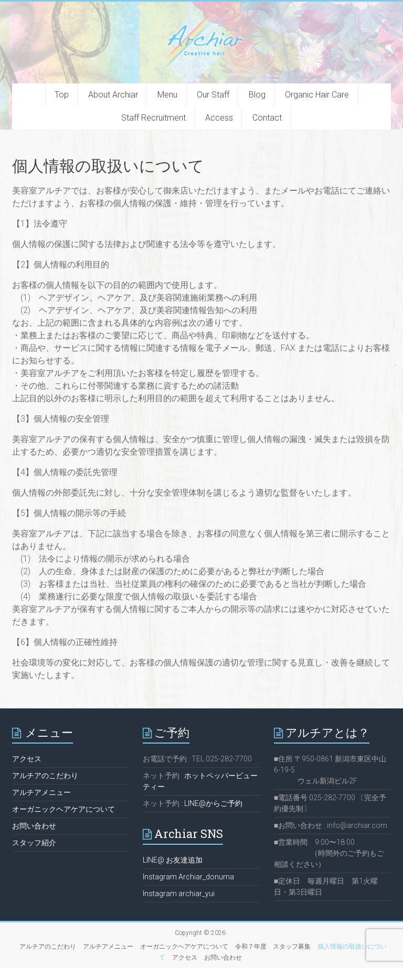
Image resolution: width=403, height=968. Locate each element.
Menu (167, 95)
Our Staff (213, 95)
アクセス (26, 759)
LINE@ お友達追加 (173, 860)
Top (62, 95)
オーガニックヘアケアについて (63, 809)
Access (219, 118)
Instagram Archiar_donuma (188, 877)
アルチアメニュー (41, 792)
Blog (257, 95)
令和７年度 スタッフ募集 (273, 946)
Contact (267, 118)
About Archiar (113, 95)
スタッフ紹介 (34, 842)
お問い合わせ (34, 826)
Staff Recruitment (153, 118)
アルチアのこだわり (45, 775)
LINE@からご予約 (213, 803)
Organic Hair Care (317, 95)
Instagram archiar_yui (179, 893)
